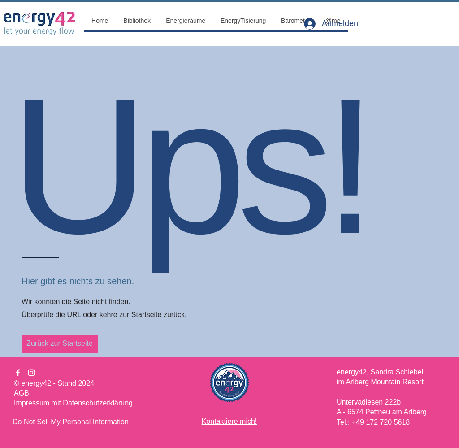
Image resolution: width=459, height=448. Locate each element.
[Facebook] (17, 372)
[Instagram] (31, 372)
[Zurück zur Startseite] (60, 344)
